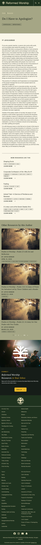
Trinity (22, 454)
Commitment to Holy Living (28, 494)
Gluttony (16, 209)
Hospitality (4, 517)
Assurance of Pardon (26, 491)
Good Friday (5, 443)
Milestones (24, 411)
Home (3, 13)
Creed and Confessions (27, 509)
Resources (10, 13)
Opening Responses (26, 480)
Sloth (16, 211)
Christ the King (5, 466)
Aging (3, 474)
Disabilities (4, 503)
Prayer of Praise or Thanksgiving (29, 522)
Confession (7, 24)
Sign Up (20, 389)
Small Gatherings (25, 449)
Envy (10, 209)
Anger (5, 209)
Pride (31, 209)
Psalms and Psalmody (26, 437)
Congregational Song (7, 494)
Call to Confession (25, 483)
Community (7, 174)
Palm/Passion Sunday (7, 437)
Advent (3, 411)
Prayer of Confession (26, 486)
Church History (5, 489)
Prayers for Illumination (27, 497)
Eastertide (4, 449)
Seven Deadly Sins (8, 211)
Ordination (23, 426)
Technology (24, 452)
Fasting (6, 186)
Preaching (23, 431)
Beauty (3, 477)
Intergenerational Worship (8, 520)
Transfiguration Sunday (7, 426)
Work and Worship (25, 460)
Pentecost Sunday (6, 454)
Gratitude (4, 514)
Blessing (4, 480)
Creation (4, 497)
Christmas (4, 414)
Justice (3, 523)
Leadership (4, 526)
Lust (26, 209)
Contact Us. (34, 542)
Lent (18, 186)
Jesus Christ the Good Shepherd (20, 261)
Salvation (4, 296)
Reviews (23, 446)
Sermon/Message (25, 503)
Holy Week (4, 434)
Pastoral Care (24, 429)
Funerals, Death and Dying (8, 512)
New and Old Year (25, 423)
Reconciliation (24, 440)
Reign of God (11, 331)
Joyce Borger (9, 40)
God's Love (22, 174)
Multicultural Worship (26, 420)
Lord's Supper (24, 519)
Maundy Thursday (6, 440)
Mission (6, 176)
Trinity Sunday (5, 460)
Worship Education (26, 466)
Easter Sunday (5, 446)
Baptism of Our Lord (7, 423)
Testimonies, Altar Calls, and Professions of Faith (28, 512)
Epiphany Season (6, 420)
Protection (33, 261)
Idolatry (12, 186)
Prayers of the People (26, 516)
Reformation (24, 443)
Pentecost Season (6, 457)
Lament (23, 489)
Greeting (23, 477)
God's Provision (6, 261)
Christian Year (5, 486)
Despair (4, 331)
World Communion (25, 463)
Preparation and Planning (27, 434)
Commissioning (5, 491)
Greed (22, 209)
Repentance (17, 24)
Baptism (23, 506)
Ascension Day (5, 452)
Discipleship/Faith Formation (8, 506)
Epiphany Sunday (6, 417)
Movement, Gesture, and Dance (29, 417)
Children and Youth (6, 483)
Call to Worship (25, 474)
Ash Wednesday (6, 431)
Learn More (10, 166)
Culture (3, 500)
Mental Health (24, 408)
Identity (29, 174)
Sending (23, 525)
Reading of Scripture (26, 500)
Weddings (23, 457)
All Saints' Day (5, 463)
